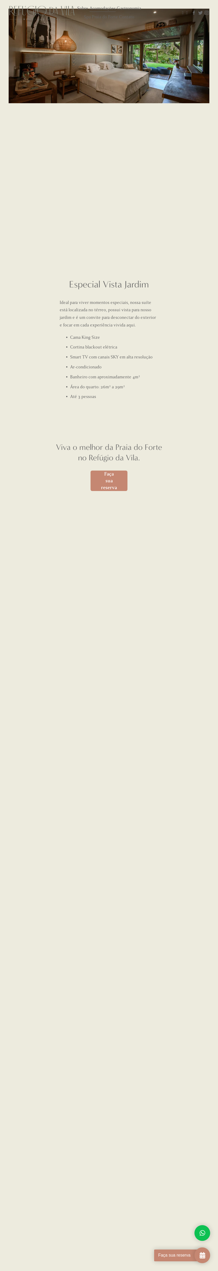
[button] (34, 121)
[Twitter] (200, 12)
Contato (126, 17)
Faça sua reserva (109, 481)
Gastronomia (129, 8)
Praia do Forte (105, 17)
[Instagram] (206, 12)
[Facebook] (194, 12)
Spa (87, 17)
